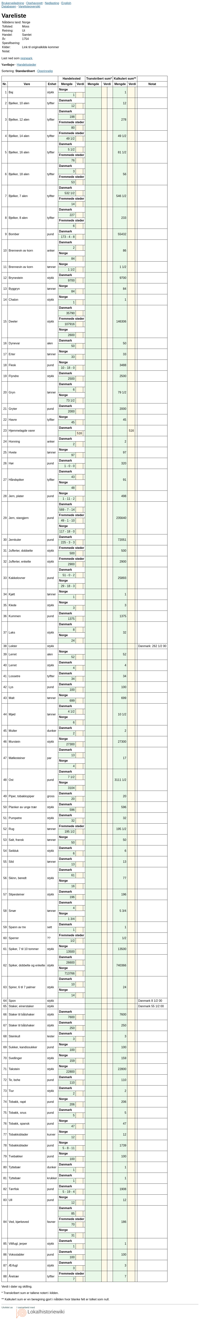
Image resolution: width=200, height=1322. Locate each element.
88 (5, 1276)
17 (5, 354)
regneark (26, 58)
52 (5, 829)
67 (5, 1025)
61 (5, 949)
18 (5, 365)
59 (5, 927)
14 (5, 299)
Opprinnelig (45, 71)
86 (5, 1254)
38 (5, 646)
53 (5, 839)
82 (5, 1189)
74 (5, 1101)
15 (5, 321)
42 (5, 687)
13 (5, 288)
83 (5, 1200)
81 (5, 1178)
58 (5, 910)
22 (5, 419)
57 (5, 894)
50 (5, 807)
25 (5, 452)
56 (5, 878)
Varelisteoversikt (29, 6)
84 (5, 1221)
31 (5, 550)
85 (5, 1243)
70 (5, 1058)
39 (5, 654)
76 (5, 1123)
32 (5, 561)
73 (5, 1090)
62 (5, 965)
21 (5, 408)
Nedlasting (52, 3)
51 (5, 818)
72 (5, 1080)
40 (5, 665)
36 (5, 616)
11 (5, 267)
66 (5, 1014)
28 (5, 496)
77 (5, 1134)
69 (5, 1047)
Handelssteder (26, 64)
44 (5, 714)
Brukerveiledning (13, 3)
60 (5, 938)
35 (5, 605)
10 (5, 250)
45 (5, 730)
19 (5, 376)
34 (5, 594)
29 (5, 518)
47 (5, 758)
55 (5, 861)
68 (5, 1036)
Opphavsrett (34, 3)
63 (5, 987)
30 (5, 539)
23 (5, 430)
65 (5, 1006)
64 (5, 1000)
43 (5, 698)
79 (5, 1156)
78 (5, 1145)
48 (5, 779)
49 (5, 796)
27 (5, 479)
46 (5, 741)
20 (5, 392)
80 (5, 1167)
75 (5, 1112)
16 (5, 343)
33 (5, 578)
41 (5, 676)
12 (5, 277)
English (66, 3)
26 (5, 463)
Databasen (9, 6)
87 (5, 1265)
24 (5, 441)
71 (5, 1069)
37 (5, 632)
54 (5, 850)
